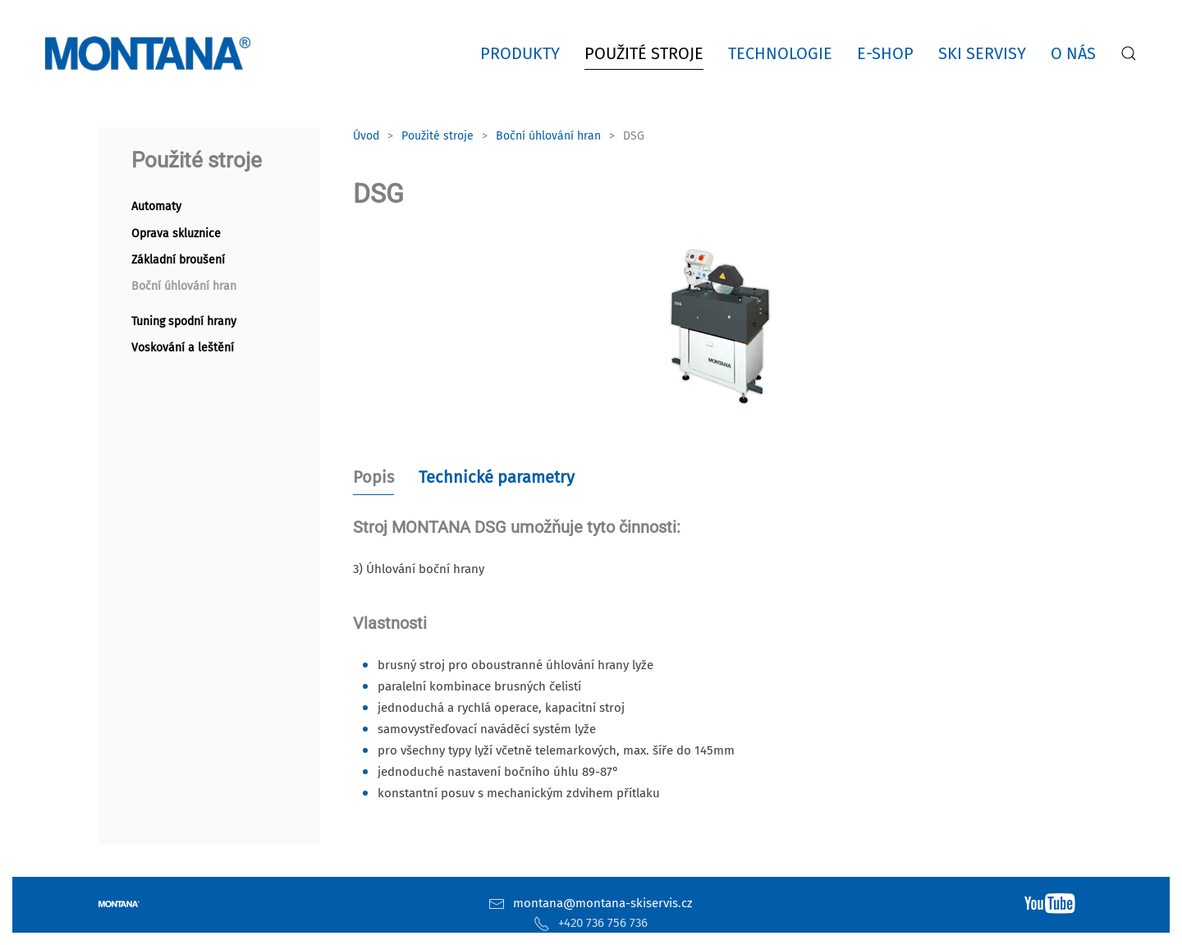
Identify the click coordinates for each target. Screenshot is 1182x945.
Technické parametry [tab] (497, 477)
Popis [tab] (373, 477)
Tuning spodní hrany (183, 321)
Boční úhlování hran (183, 286)
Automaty (156, 206)
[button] (1128, 53)
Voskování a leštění (182, 348)
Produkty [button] (520, 53)
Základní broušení (178, 260)
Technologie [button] (780, 53)
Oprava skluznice (176, 234)
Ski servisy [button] (982, 53)
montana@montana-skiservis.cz (603, 903)
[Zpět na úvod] (151, 53)
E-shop (885, 53)
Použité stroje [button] (643, 53)
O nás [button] (1073, 53)
